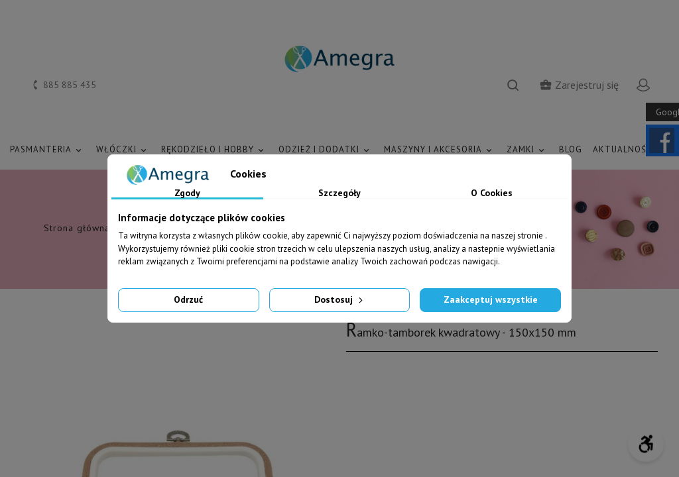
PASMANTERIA (48, 150)
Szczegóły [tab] (339, 193)
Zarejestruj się (579, 84)
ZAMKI (527, 150)
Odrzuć (188, 299)
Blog (570, 149)
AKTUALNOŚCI (631, 150)
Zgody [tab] (187, 193)
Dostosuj (339, 299)
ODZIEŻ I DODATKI (325, 150)
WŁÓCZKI (123, 150)
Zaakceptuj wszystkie (491, 299)
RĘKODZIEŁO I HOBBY (214, 150)
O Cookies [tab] (492, 193)
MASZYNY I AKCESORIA (440, 150)
